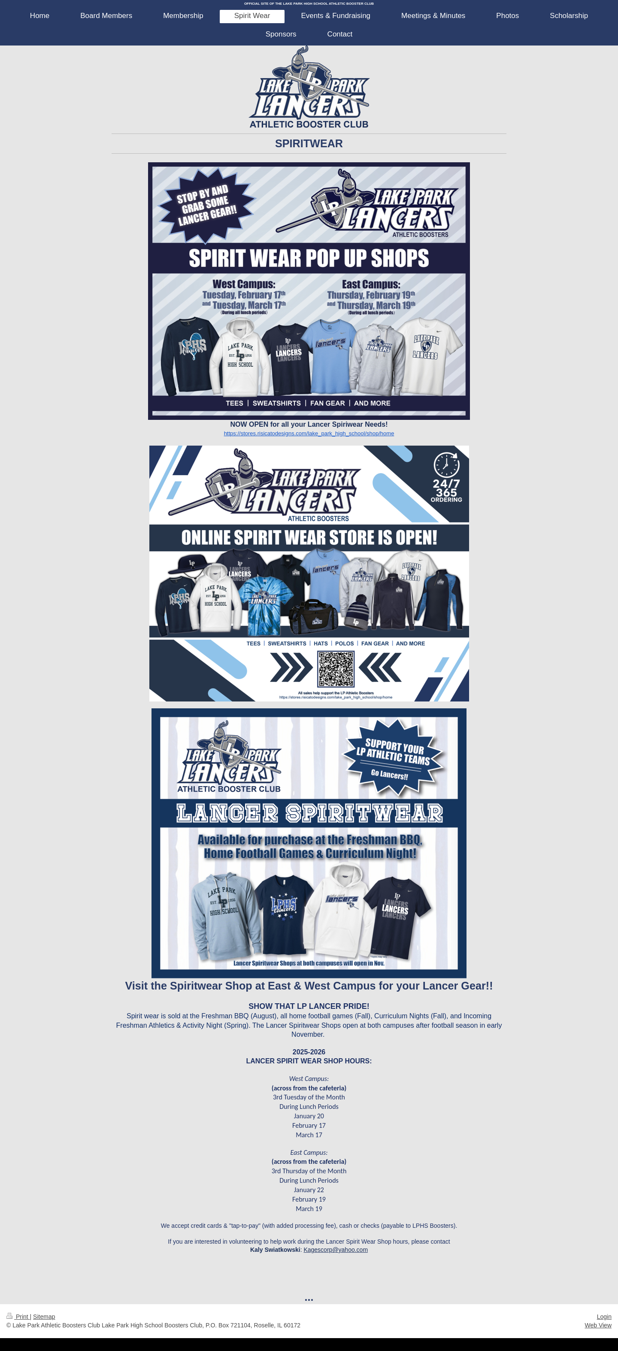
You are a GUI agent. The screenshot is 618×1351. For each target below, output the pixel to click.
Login (604, 1316)
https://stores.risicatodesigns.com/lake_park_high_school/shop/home (309, 433)
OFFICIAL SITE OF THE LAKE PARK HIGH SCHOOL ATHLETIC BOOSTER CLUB (309, 4)
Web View (598, 1325)
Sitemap (44, 1316)
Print (18, 1316)
